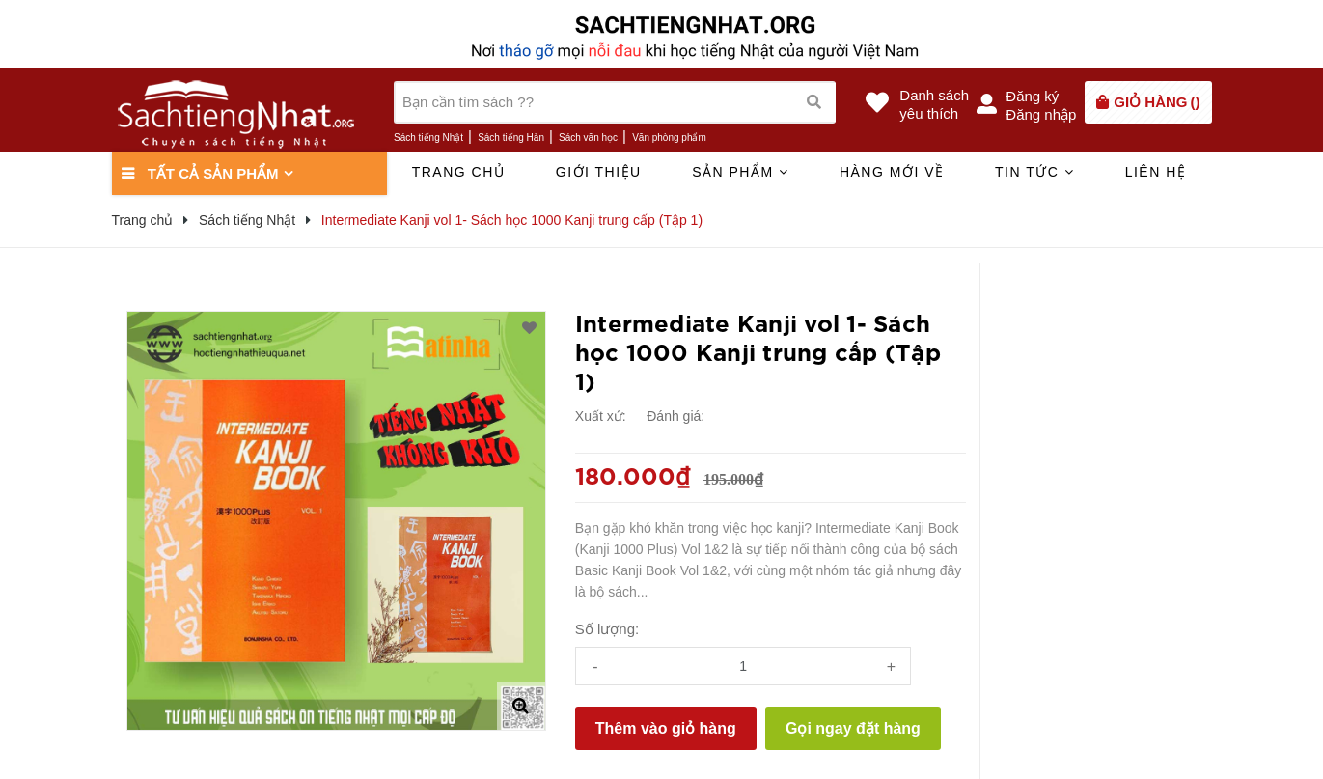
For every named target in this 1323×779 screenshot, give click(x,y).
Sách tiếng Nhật (428, 137)
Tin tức (1034, 172)
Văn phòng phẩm (669, 137)
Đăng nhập (1041, 114)
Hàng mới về (892, 172)
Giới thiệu (599, 172)
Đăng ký (1032, 96)
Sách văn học (588, 137)
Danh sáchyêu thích (934, 104)
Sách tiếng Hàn (511, 137)
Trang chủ (459, 172)
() (1156, 102)
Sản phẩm (740, 172)
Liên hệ (1156, 172)
